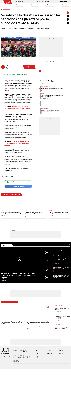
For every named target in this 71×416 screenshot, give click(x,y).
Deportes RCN (26, 1)
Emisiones (4, 5)
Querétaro (7, 176)
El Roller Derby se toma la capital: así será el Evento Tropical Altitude (59, 213)
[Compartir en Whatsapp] (68, 23)
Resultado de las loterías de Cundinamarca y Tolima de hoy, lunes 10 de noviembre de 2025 (62, 327)
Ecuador (3, 319)
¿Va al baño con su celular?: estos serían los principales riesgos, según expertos (62, 308)
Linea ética (25, 357)
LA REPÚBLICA (49, 350)
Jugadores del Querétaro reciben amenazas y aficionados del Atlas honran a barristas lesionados (18, 143)
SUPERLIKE (61, 353)
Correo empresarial (17, 357)
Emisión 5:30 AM (19, 5)
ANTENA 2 (37, 356)
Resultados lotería (58, 324)
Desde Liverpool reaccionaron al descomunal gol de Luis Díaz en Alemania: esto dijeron (51, 111)
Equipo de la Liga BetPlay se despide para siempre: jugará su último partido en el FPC (50, 81)
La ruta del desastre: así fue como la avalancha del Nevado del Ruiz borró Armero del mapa (61, 276)
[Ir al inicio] (7, 2)
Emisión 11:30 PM (65, 5)
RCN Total (38, 352)
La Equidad (3, 210)
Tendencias (43, 1)
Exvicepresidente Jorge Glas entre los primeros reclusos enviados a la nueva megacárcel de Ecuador (12, 322)
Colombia (15, 1)
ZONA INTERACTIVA (62, 352)
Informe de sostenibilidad (26, 353)
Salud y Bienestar (31, 1)
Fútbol (26, 210)
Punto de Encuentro (52, 1)
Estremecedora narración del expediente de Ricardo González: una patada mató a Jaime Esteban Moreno (61, 259)
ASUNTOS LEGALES (50, 352)
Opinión (48, 1)
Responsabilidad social (17, 350)
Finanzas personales (45, 86)
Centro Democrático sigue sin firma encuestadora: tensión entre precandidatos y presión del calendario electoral (61, 251)
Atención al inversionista (16, 361)
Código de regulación (17, 355)
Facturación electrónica (25, 351)
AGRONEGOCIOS (49, 353)
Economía (38, 1)
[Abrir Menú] (2, 2)
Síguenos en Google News (18, 186)
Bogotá (42, 101)
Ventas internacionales (26, 356)
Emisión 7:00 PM (50, 5)
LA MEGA (37, 357)
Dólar (42, 93)
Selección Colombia (45, 108)
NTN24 (37, 350)
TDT (42, 350)
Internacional (20, 1)
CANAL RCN (63, 1)
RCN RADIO (38, 353)
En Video (7, 245)
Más (66, 245)
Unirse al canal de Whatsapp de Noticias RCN (18, 74)
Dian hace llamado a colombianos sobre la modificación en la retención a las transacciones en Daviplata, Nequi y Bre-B (52, 89)
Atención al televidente (15, 353)
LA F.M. (37, 354)
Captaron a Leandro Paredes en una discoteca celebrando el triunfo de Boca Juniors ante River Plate (34, 214)
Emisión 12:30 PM (35, 5)
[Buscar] (69, 1)
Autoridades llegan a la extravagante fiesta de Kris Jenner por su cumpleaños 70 (62, 317)
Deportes (7, 10)
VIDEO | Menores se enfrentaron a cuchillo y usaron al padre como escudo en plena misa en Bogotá (52, 103)
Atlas (12, 176)
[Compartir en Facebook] (68, 16)
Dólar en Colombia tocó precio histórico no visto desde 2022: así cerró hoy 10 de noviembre (52, 96)
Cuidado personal (58, 305)
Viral (56, 314)
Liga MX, (7, 88)
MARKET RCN (61, 354)
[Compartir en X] (68, 19)
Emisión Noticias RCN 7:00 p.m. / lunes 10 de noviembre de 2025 (61, 268)
